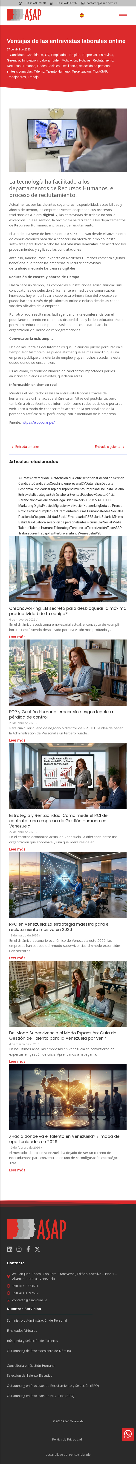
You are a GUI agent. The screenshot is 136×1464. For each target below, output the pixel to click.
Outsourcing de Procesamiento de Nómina (39, 1351)
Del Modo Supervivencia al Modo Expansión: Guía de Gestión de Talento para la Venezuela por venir (62, 1035)
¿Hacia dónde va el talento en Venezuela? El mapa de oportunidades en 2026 (64, 1139)
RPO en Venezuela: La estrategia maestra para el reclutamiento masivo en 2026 (59, 926)
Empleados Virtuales (22, 1331)
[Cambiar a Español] (81, 15)
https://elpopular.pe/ (38, 422)
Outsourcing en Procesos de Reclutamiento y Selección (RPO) (53, 1386)
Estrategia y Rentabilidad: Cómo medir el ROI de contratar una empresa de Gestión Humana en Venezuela (58, 821)
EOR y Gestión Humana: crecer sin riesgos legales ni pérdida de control (62, 714)
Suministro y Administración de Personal (37, 1321)
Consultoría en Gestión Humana (31, 1366)
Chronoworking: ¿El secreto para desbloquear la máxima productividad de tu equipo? (67, 611)
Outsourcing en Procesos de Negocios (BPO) (40, 1396)
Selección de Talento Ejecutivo (29, 1376)
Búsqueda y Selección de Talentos (32, 1341)
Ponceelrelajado (80, 1455)
